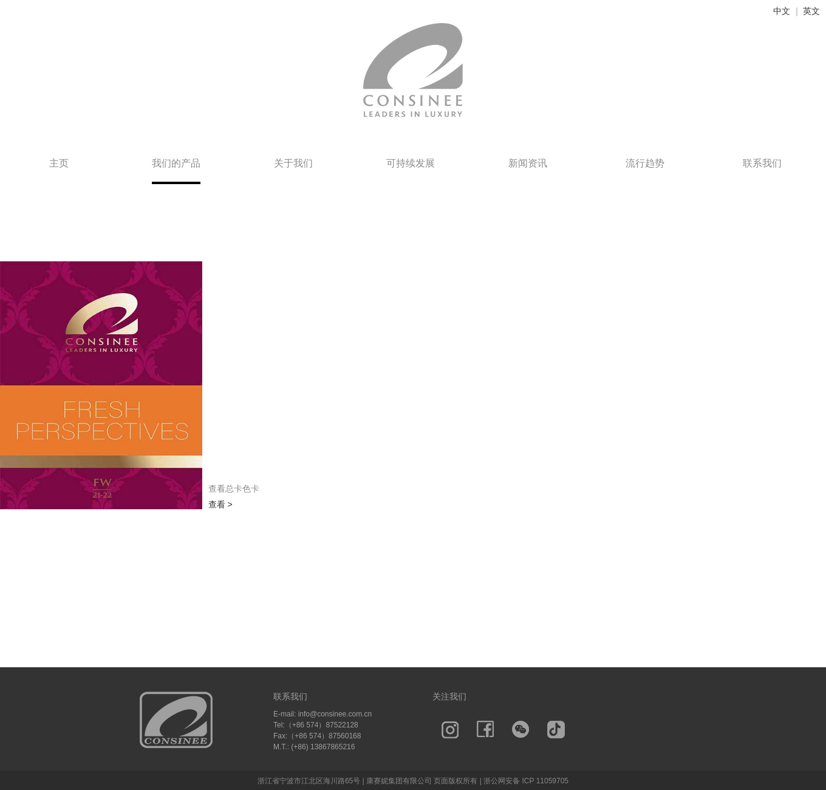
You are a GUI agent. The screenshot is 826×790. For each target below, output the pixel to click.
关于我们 (293, 163)
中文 (781, 11)
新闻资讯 (527, 163)
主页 (59, 163)
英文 (811, 11)
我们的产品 (176, 163)
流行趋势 (645, 163)
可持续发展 (410, 163)
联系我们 (762, 163)
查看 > (220, 504)
